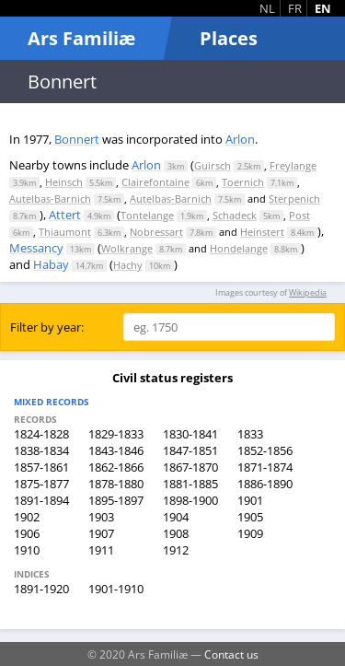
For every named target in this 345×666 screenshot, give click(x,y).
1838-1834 (41, 450)
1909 (250, 533)
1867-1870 (190, 467)
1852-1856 (265, 450)
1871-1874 (265, 467)
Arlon (240, 139)
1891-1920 (41, 588)
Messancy (36, 248)
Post (299, 215)
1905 (250, 516)
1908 (176, 533)
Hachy (128, 265)
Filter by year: (47, 327)
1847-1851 (190, 450)
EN (323, 8)
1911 (101, 550)
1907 (101, 533)
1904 (176, 516)
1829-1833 (116, 434)
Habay (51, 264)
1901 (250, 500)
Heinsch (64, 182)
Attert (65, 214)
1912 (176, 550)
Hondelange (239, 248)
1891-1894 (41, 500)
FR (295, 8)
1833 (250, 434)
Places (229, 38)
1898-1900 (190, 500)
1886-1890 (265, 483)
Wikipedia (308, 292)
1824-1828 (41, 434)
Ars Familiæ (81, 38)
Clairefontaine (155, 182)
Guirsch (212, 165)
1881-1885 (190, 483)
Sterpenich (294, 198)
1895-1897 (116, 500)
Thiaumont (65, 232)
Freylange (293, 165)
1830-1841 (190, 434)
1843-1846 (116, 450)
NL (267, 8)
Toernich (243, 182)
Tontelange (147, 215)
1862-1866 (116, 467)
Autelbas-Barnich (50, 198)
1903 (101, 516)
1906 (27, 533)
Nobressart (156, 232)
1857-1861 (41, 467)
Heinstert (262, 232)
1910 (27, 550)
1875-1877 (41, 483)
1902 (27, 516)
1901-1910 (116, 588)
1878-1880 (116, 483)
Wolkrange (127, 248)
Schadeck (235, 215)
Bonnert (76, 139)
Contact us (231, 654)
